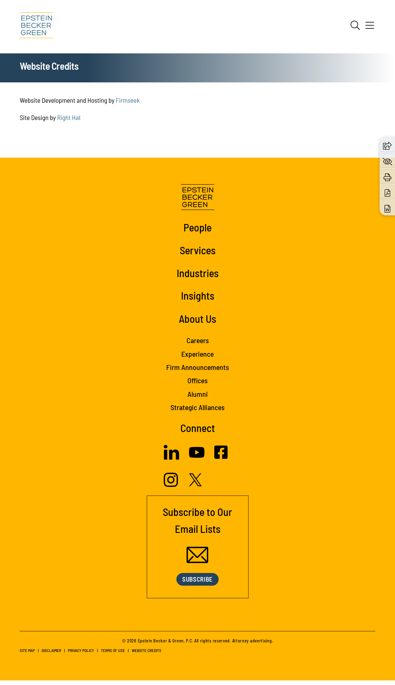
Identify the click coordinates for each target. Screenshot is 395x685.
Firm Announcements (197, 371)
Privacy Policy (81, 655)
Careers (198, 344)
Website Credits (146, 655)
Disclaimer (51, 655)
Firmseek (128, 105)
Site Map (27, 655)
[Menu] (369, 27)
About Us (197, 323)
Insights (197, 299)
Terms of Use (113, 655)
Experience (197, 358)
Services (198, 254)
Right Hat (69, 122)
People (197, 231)
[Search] (355, 25)
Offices (197, 384)
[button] (387, 144)
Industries (198, 277)
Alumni (197, 398)
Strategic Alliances (197, 411)
